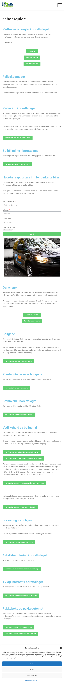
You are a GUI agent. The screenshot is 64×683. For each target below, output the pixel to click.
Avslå (32, 669)
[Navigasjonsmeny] (60, 5)
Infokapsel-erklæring (31, 680)
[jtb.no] (8, 5)
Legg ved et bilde (9, 228)
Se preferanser (32, 675)
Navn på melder (9, 202)
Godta (32, 664)
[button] (61, 648)
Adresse (6, 210)
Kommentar (7, 219)
